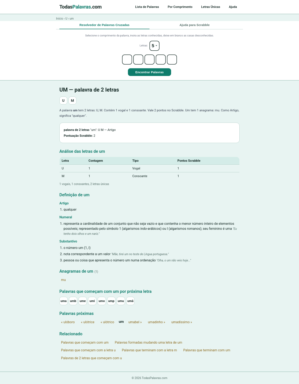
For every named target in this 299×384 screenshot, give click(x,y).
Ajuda (233, 7)
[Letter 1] (127, 60)
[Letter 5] (172, 60)
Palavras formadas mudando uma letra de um (148, 342)
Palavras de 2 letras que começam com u (91, 358)
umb (73, 301)
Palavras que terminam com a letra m (149, 350)
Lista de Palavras (147, 7)
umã (130, 301)
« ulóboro (68, 322)
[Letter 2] (138, 60)
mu (63, 280)
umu (121, 301)
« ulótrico (107, 322)
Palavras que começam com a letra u (88, 350)
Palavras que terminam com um (206, 350)
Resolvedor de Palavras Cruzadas (105, 25)
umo (102, 301)
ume (83, 301)
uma (63, 301)
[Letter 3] (149, 60)
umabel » (135, 322)
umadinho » (156, 322)
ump (111, 301)
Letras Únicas (210, 7)
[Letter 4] (161, 60)
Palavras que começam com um (85, 342)
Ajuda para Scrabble (194, 25)
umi (92, 301)
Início (59, 18)
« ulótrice (87, 322)
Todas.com (80, 7)
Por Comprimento (180, 7)
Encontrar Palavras (149, 72)
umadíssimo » (181, 322)
